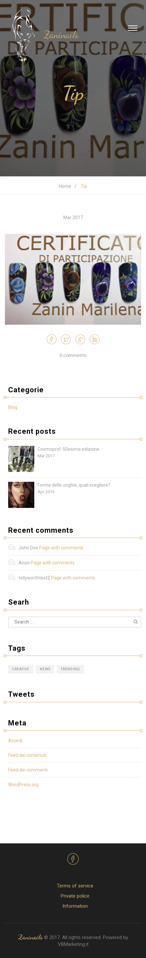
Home (65, 186)
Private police (75, 896)
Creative (20, 669)
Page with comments (61, 547)
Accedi (15, 740)
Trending (70, 669)
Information (75, 906)
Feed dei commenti (28, 769)
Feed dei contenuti (27, 755)
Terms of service (75, 886)
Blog (12, 407)
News (45, 669)
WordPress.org (23, 784)
